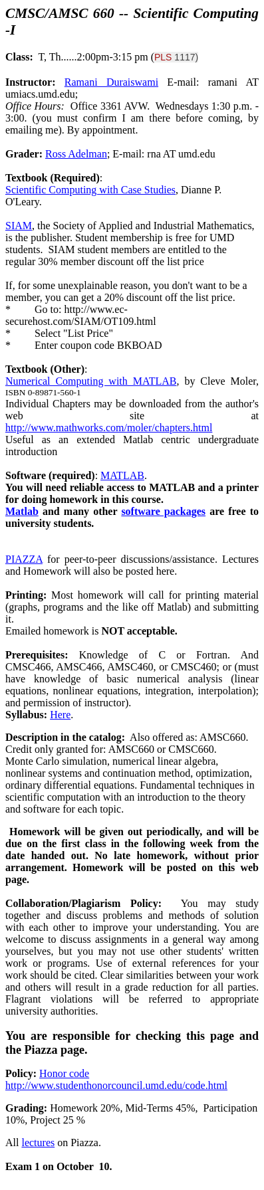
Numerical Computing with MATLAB (90, 381)
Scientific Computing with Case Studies (90, 189)
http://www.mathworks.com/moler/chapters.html (108, 427)
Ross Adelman (76, 153)
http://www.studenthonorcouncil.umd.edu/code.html (116, 1085)
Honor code (64, 1073)
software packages (163, 511)
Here (60, 714)
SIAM (18, 225)
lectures (38, 1142)
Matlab (22, 511)
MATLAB (122, 475)
